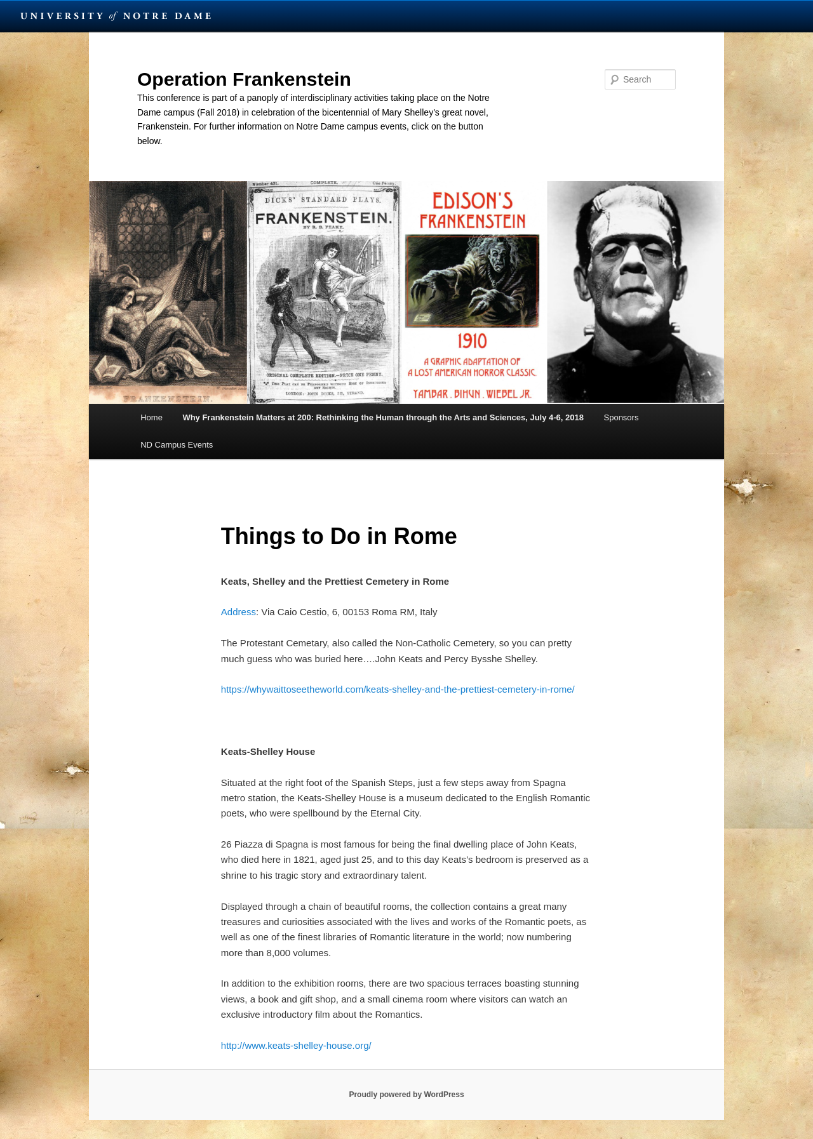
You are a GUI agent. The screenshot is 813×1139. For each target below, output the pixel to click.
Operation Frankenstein (244, 79)
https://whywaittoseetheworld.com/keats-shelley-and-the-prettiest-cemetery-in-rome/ (398, 689)
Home (151, 417)
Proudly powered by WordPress (406, 1094)
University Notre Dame (116, 16)
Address (238, 611)
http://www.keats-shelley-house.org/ (296, 1045)
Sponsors (621, 417)
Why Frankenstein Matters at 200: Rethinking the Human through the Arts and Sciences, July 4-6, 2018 (383, 417)
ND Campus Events (176, 445)
